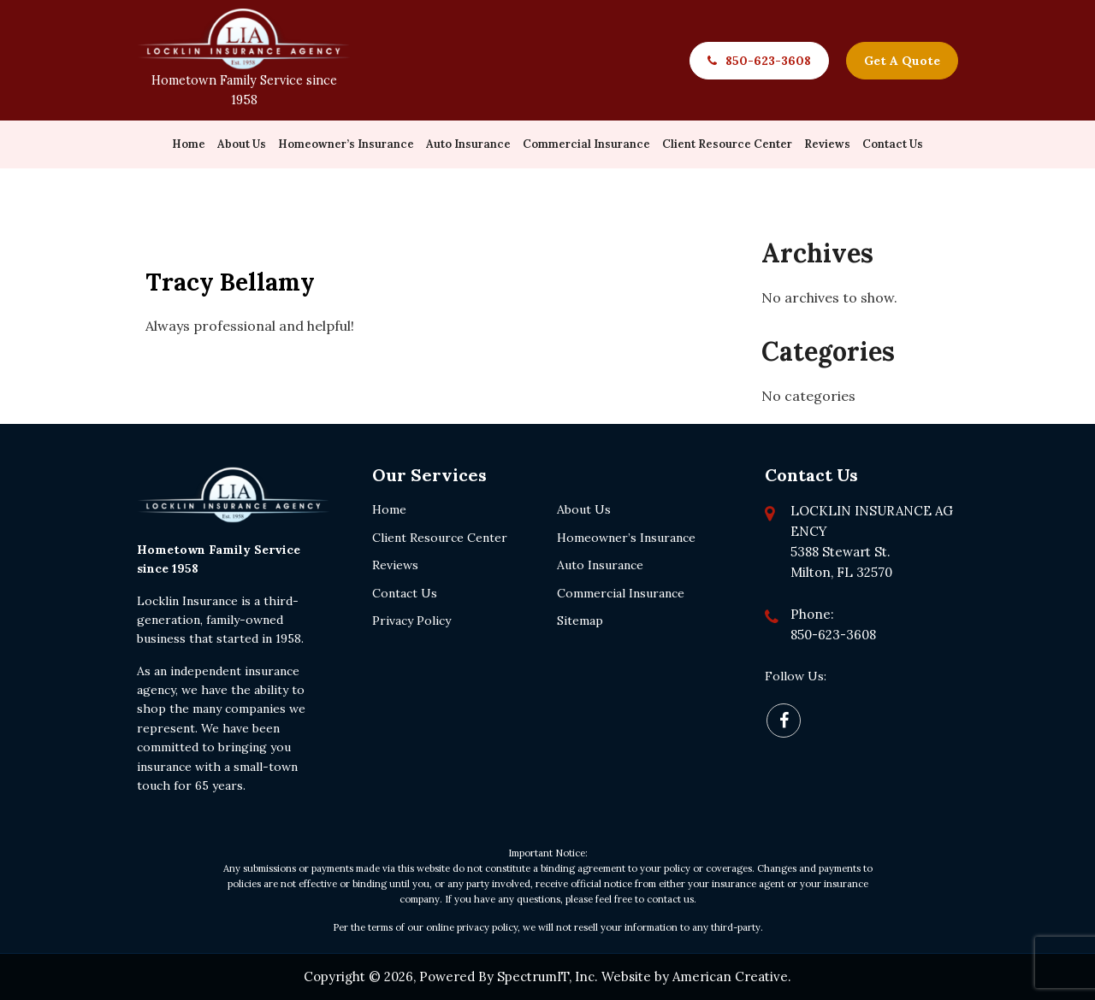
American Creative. (731, 976)
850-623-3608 (768, 60)
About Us (584, 509)
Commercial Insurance (620, 593)
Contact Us (404, 593)
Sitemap (580, 620)
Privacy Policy (411, 620)
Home (389, 509)
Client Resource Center (439, 537)
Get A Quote (902, 60)
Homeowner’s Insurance (626, 537)
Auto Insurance (600, 565)
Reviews (395, 565)
